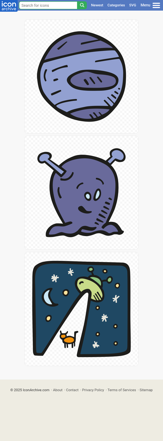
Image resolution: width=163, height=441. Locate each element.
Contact (72, 390)
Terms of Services (122, 390)
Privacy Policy (93, 390)
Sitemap (146, 390)
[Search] (82, 5)
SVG (132, 5)
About (58, 390)
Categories (116, 5)
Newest (97, 5)
